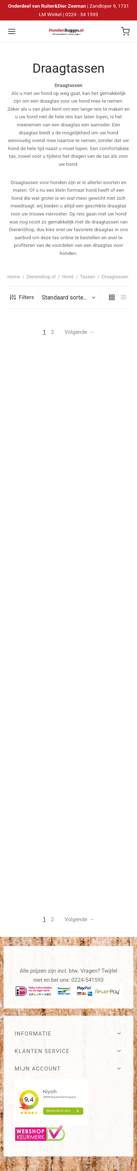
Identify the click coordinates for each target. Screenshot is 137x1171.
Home (13, 276)
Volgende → (79, 332)
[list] (123, 297)
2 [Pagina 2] (52, 332)
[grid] (112, 297)
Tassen (87, 276)
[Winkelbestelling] (70, 297)
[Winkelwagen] (125, 31)
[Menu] (11, 31)
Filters (21, 297)
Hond (67, 276)
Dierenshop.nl (41, 276)
